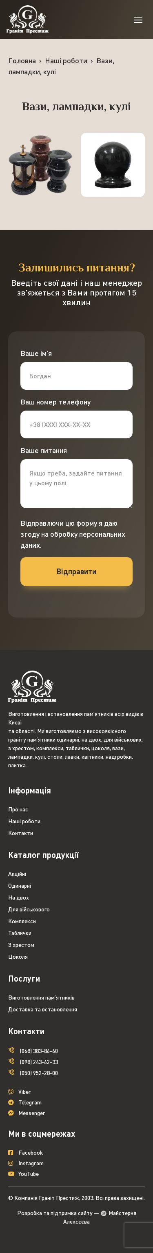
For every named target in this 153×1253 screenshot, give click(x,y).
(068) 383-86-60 (33, 1050)
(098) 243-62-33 (33, 1061)
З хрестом (21, 944)
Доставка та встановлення (42, 1009)
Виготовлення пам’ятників (41, 997)
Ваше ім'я (36, 353)
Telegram (25, 1103)
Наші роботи (66, 60)
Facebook (25, 1153)
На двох (18, 897)
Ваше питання (43, 450)
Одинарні (19, 885)
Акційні (17, 873)
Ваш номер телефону (55, 401)
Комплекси (22, 921)
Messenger (26, 1113)
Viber (19, 1092)
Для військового (29, 909)
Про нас (18, 809)
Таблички (19, 932)
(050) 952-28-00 (33, 1072)
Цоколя (18, 956)
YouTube (23, 1174)
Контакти (20, 832)
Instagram (26, 1164)
